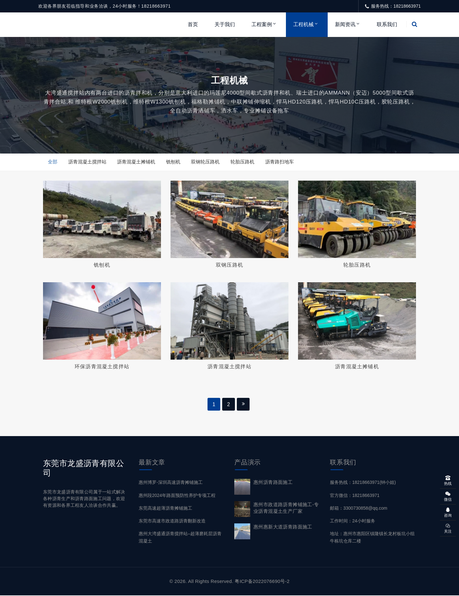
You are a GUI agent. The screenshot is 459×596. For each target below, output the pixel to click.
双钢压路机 (229, 265)
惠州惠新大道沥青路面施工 (282, 527)
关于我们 (225, 24)
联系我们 (387, 24)
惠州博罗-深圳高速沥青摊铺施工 (171, 482)
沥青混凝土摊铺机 (136, 162)
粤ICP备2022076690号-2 (262, 582)
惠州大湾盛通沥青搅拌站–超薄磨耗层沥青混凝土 (180, 538)
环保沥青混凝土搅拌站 (102, 367)
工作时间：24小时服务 (352, 521)
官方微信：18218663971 (355, 496)
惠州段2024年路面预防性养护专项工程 (177, 496)
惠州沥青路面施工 (273, 482)
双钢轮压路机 (206, 162)
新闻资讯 (345, 24)
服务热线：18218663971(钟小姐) (363, 482)
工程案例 (261, 24)
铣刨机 (173, 162)
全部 (52, 162)
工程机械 (303, 24)
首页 (193, 24)
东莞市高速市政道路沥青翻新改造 (172, 521)
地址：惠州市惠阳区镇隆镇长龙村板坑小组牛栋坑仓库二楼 (372, 538)
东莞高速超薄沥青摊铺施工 (165, 508)
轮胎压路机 (243, 162)
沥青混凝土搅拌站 (87, 162)
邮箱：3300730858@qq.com (358, 508)
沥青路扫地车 (280, 162)
